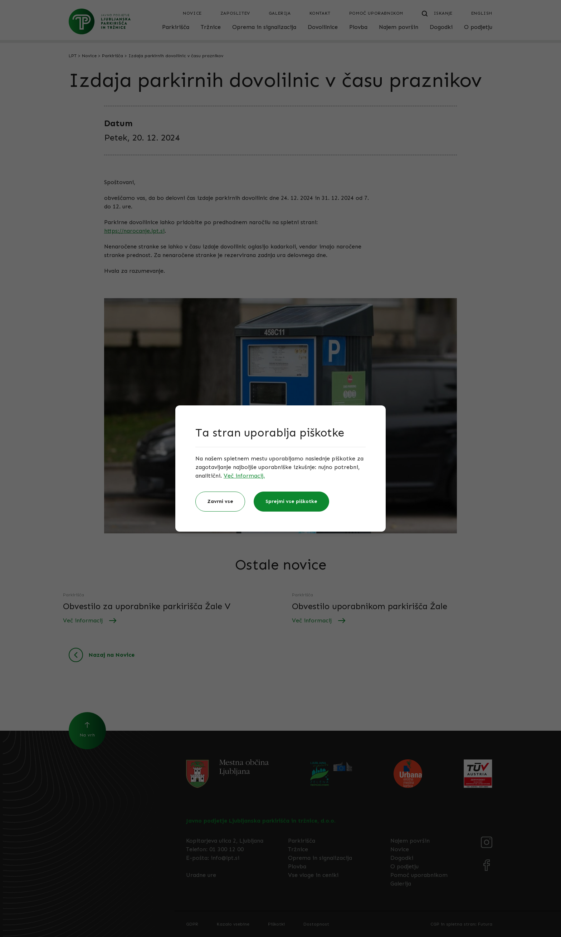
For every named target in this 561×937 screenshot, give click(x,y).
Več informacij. (244, 475)
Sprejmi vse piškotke (291, 501)
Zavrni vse (220, 501)
